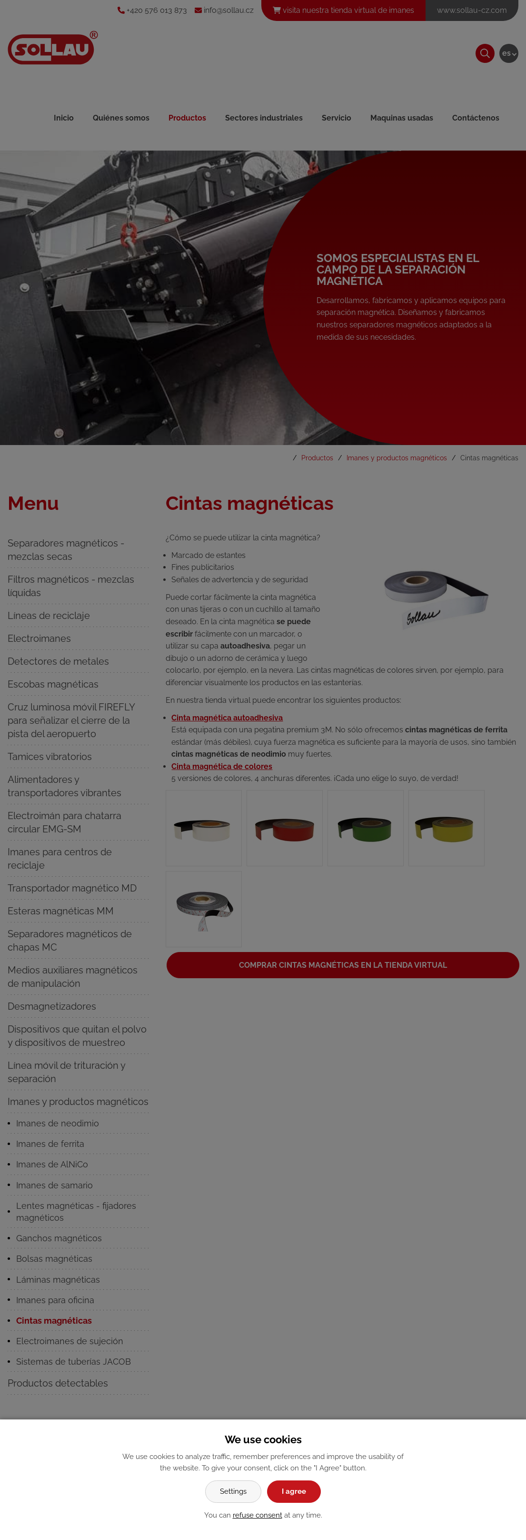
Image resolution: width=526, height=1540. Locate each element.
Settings (233, 1491)
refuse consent (257, 1515)
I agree (294, 1491)
